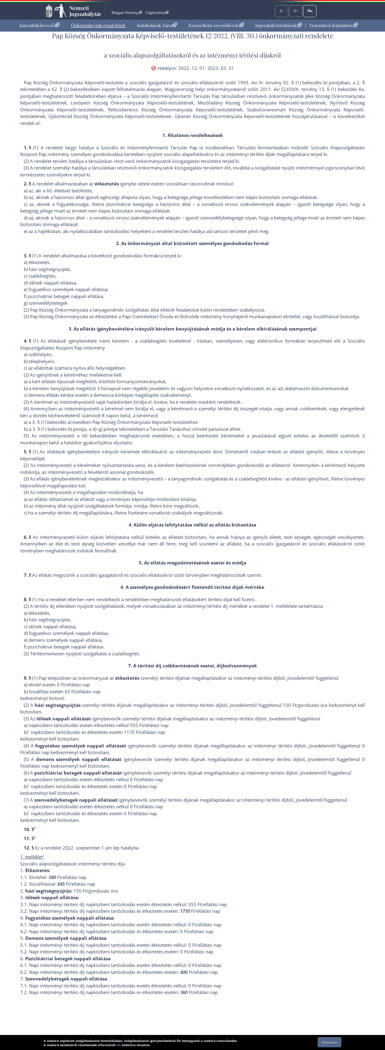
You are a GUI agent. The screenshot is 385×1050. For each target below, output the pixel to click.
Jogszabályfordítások (278, 25)
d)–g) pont (102, 429)
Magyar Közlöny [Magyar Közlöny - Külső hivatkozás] (127, 12)
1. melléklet (283, 606)
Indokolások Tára (157, 25)
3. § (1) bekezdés (49, 422)
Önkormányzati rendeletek (98, 25)
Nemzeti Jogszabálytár (85, 11)
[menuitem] (39, 25)
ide (118, 1045)
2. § (361, 82)
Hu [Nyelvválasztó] (310, 10)
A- (281, 10)
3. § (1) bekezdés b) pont (57, 429)
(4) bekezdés (95, 436)
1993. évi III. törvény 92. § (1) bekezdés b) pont (288, 82)
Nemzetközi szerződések (216, 25)
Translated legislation (333, 25)
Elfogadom (329, 1042)
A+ (296, 10)
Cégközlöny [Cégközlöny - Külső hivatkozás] (157, 12)
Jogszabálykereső (40, 25)
